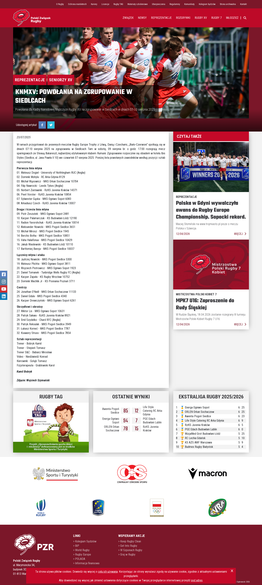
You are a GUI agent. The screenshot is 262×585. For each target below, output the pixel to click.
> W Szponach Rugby (130, 550)
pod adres (197, 580)
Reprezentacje (30, 80)
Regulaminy (175, 4)
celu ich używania (108, 571)
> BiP (76, 545)
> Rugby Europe (82, 554)
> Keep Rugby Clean (129, 541)
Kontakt (243, 4)
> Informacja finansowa (86, 563)
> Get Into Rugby (127, 545)
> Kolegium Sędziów (84, 541)
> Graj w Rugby (126, 554)
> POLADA (79, 559)
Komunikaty (189, 4)
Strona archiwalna (228, 4)
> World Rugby (81, 550)
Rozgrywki (183, 17)
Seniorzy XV (60, 80)
